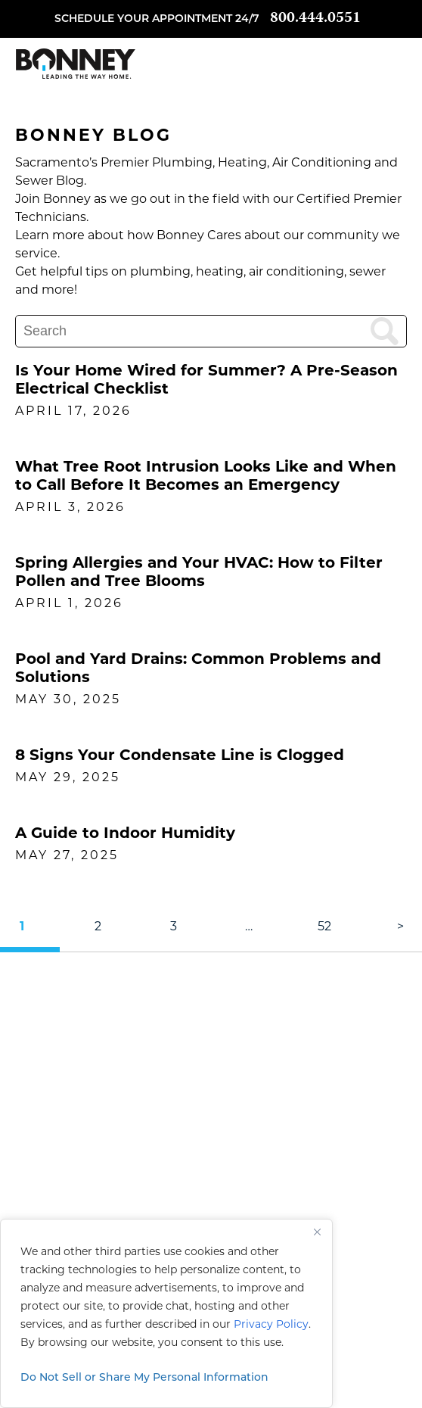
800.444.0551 (315, 18)
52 (324, 927)
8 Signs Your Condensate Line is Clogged (179, 756)
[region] (166, 1313)
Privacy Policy (271, 1325)
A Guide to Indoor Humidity (125, 834)
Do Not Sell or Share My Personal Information (144, 1378)
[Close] (317, 1232)
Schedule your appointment (143, 19)
